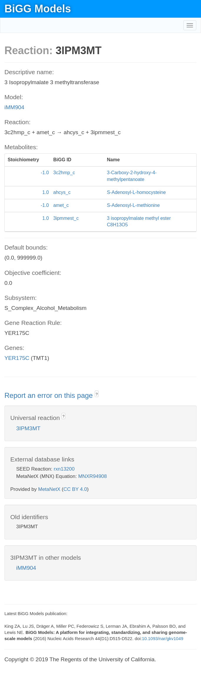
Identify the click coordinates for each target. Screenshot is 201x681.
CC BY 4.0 (75, 489)
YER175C (16, 358)
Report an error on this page (49, 395)
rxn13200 (64, 469)
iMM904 (14, 107)
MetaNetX (49, 489)
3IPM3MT (28, 428)
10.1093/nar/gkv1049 (162, 638)
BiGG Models (37, 9)
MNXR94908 (92, 476)
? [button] (97, 394)
